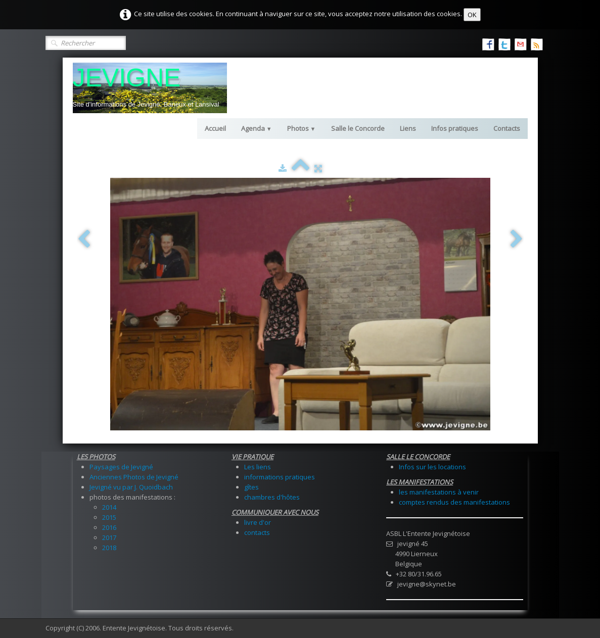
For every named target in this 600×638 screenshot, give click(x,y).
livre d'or (257, 522)
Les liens (257, 466)
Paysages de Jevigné (121, 466)
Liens (408, 128)
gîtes (251, 487)
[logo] (150, 88)
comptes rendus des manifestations (454, 502)
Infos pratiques (454, 128)
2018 (109, 547)
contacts (257, 532)
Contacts (506, 128)
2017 (109, 537)
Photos (301, 128)
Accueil (215, 128)
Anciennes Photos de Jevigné (133, 476)
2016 (109, 527)
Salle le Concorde (358, 128)
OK (472, 14)
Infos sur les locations (432, 466)
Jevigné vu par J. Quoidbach (131, 487)
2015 (109, 517)
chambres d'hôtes (272, 497)
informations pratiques (279, 476)
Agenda (256, 128)
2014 (109, 507)
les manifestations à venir (439, 492)
